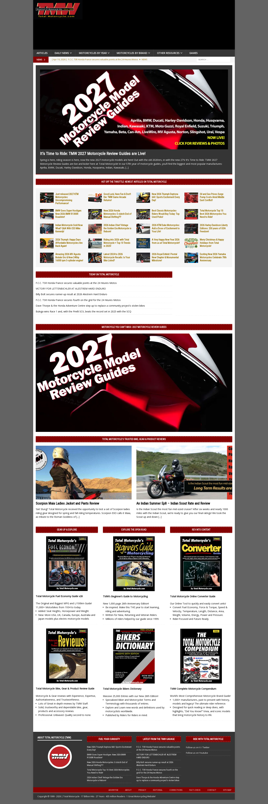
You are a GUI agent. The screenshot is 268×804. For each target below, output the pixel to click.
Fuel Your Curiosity (109, 739)
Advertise (113, 790)
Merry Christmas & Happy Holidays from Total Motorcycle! (212, 242)
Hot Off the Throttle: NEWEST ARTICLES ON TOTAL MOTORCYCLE (134, 181)
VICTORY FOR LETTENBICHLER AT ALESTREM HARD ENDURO (71, 288)
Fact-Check (194, 790)
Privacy (142, 790)
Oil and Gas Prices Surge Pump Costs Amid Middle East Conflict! (212, 197)
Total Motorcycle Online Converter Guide (192, 596)
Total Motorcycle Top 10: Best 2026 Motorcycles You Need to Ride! (213, 213)
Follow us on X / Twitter (198, 747)
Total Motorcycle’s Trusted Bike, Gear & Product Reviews (134, 439)
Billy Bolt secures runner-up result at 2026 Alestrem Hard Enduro (71, 294)
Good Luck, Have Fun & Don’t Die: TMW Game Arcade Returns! (117, 197)
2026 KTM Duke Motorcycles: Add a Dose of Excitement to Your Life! (166, 228)
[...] (127, 167)
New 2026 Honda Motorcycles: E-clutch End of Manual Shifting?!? (117, 213)
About (128, 790)
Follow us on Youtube (197, 752)
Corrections (175, 790)
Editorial (158, 790)
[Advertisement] (160, 26)
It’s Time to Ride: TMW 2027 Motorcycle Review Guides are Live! (92, 153)
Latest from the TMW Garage (159, 739)
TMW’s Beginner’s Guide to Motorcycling (125, 596)
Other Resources (168, 53)
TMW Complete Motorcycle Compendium (193, 688)
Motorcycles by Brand (132, 53)
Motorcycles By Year (93, 53)
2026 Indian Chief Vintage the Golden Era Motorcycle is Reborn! (117, 228)
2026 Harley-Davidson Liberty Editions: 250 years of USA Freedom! (214, 228)
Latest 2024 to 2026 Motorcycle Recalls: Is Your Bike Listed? (117, 257)
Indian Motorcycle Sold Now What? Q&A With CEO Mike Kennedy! (69, 228)
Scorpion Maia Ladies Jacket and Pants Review (67, 503)
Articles (42, 53)
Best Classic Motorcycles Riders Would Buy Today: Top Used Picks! (165, 213)
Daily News (62, 53)
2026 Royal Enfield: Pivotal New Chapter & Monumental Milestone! (165, 257)
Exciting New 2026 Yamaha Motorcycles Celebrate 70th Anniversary (213, 257)
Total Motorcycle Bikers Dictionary (122, 688)
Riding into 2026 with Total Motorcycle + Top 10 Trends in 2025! (117, 242)
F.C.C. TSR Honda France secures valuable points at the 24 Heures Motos (76, 283)
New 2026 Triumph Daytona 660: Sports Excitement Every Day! (166, 197)
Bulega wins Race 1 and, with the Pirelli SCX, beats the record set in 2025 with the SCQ (83, 311)
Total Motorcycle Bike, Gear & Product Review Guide (65, 688)
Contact (211, 790)
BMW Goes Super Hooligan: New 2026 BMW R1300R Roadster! (68, 213)
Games (193, 53)
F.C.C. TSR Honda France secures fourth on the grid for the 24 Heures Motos (78, 300)
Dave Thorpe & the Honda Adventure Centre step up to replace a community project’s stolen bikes (90, 305)
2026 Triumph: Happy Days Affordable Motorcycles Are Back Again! (69, 242)
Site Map (227, 790)
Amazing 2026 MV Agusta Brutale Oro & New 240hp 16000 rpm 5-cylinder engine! (69, 257)
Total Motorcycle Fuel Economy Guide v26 (59, 596)
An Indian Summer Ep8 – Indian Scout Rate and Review (173, 503)
